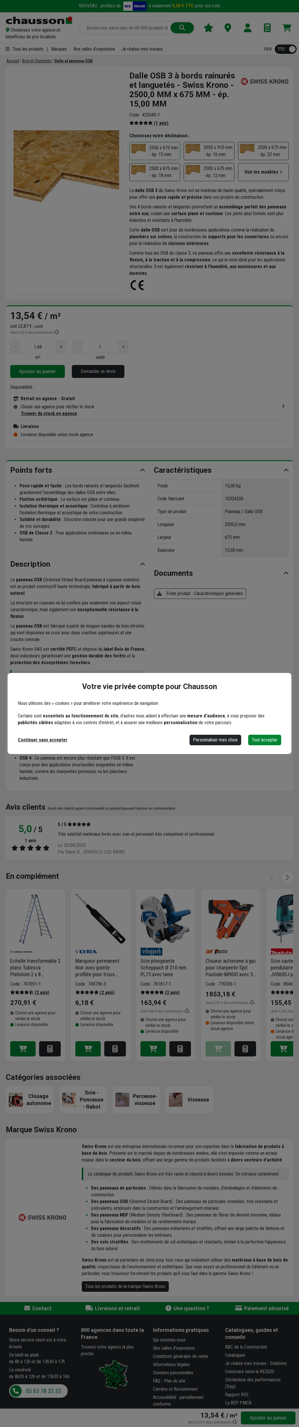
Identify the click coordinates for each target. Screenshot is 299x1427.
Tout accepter (265, 740)
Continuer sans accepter (42, 740)
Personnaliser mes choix (215, 740)
